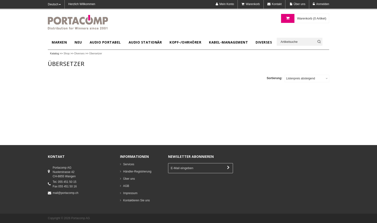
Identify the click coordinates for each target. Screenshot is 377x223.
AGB (126, 186)
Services (128, 164)
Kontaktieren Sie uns (136, 200)
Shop (66, 53)
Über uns (129, 178)
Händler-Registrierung (137, 171)
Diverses (79, 53)
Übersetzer (95, 53)
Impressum (130, 193)
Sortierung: (274, 78)
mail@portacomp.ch (65, 193)
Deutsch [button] (54, 4)
